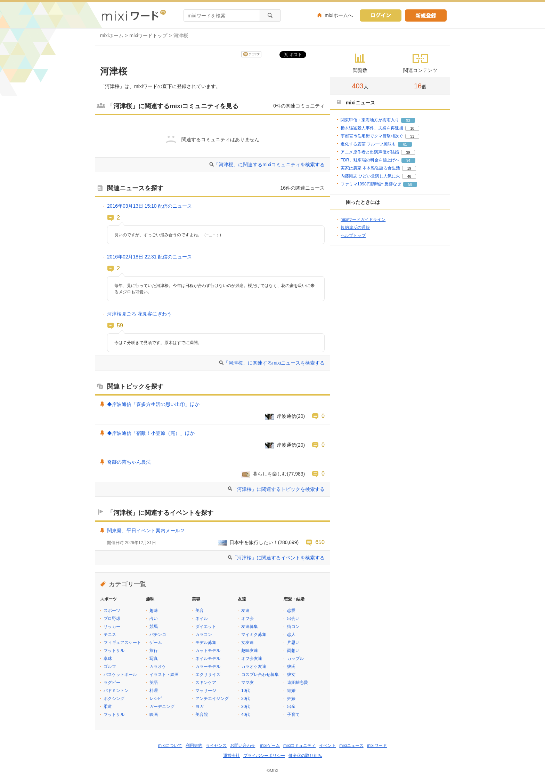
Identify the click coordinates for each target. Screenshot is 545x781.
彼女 (291, 674)
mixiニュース (351, 745)
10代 (245, 690)
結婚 (291, 690)
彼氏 (291, 666)
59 (120, 325)
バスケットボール (120, 674)
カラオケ (157, 666)
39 (408, 152)
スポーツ (112, 610)
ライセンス (216, 745)
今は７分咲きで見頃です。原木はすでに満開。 (158, 342)
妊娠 (291, 698)
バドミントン (116, 690)
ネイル (201, 618)
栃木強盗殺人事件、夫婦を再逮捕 (372, 128)
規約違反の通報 (355, 227)
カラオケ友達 (253, 666)
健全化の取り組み (305, 755)
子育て (293, 714)
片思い (293, 642)
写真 (153, 658)
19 (409, 168)
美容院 (201, 714)
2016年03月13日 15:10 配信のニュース (149, 206)
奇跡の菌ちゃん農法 (129, 462)
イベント (327, 745)
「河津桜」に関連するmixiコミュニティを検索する (269, 164)
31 (412, 136)
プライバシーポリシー (264, 755)
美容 (199, 610)
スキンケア (205, 682)
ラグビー (112, 682)
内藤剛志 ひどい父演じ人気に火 (370, 176)
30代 (245, 706)
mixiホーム (111, 35)
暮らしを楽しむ (270, 474)
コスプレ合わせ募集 (260, 674)
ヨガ (199, 706)
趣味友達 (249, 650)
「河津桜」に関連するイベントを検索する (278, 557)
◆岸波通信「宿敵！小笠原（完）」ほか (151, 433)
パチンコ (157, 634)
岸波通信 (286, 416)
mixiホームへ (339, 15)
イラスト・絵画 (164, 674)
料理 (153, 690)
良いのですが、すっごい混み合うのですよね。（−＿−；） (168, 234)
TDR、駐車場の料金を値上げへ (370, 160)
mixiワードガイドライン (363, 219)
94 (408, 160)
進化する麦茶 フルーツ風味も (368, 144)
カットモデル (207, 650)
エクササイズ (207, 674)
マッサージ (205, 690)
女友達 (247, 642)
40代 (245, 714)
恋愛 (291, 610)
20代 (245, 698)
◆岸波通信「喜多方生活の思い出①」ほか (153, 404)
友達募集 (249, 626)
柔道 (108, 706)
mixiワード (377, 745)
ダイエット (205, 626)
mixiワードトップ (149, 35)
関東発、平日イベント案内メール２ (146, 530)
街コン (293, 626)
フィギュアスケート (122, 642)
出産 (291, 706)
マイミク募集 (253, 634)
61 (405, 144)
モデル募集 (205, 642)
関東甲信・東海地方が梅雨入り (370, 120)
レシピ (155, 698)
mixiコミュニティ (299, 745)
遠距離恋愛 (297, 682)
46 (409, 176)
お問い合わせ (242, 745)
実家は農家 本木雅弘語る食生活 (370, 168)
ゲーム (155, 642)
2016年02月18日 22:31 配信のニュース (149, 257)
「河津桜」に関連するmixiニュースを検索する (274, 363)
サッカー (112, 626)
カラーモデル (207, 666)
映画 (153, 714)
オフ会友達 (251, 658)
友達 (245, 610)
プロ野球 (112, 618)
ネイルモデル (207, 658)
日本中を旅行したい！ (253, 542)
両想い (293, 650)
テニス (110, 634)
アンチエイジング (212, 698)
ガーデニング (161, 706)
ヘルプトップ (353, 235)
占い (153, 618)
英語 (153, 682)
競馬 (153, 626)
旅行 (153, 650)
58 (410, 184)
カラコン (203, 634)
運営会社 (231, 755)
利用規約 (194, 745)
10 (412, 128)
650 (320, 542)
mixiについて (170, 745)
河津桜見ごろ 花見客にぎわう (139, 314)
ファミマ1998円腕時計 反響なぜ (371, 184)
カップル (295, 658)
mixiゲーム (270, 745)
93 (408, 120)
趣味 (153, 610)
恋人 (291, 634)
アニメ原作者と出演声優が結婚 (370, 152)
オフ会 (247, 618)
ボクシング (114, 698)
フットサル (114, 650)
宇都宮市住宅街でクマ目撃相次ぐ (372, 136)
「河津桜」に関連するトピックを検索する (278, 489)
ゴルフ (110, 666)
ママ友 (247, 682)
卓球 (108, 658)
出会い (293, 618)
